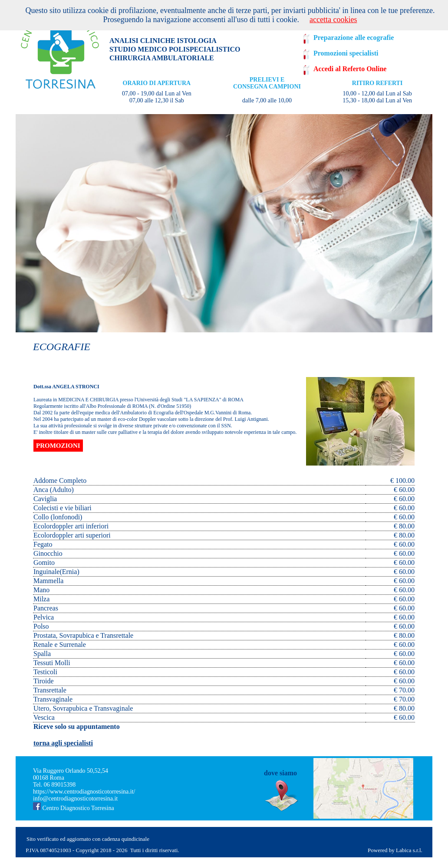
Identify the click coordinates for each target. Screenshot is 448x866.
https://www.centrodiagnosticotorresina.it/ (84, 791)
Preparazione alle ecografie (353, 37)
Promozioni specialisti (345, 53)
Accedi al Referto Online (349, 68)
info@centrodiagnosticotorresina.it (75, 798)
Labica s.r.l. (410, 850)
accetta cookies (333, 19)
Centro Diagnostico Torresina (73, 808)
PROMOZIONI (58, 445)
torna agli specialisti (63, 743)
